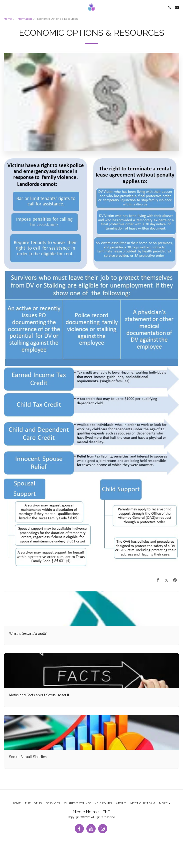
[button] (5, 7)
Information (24, 18)
